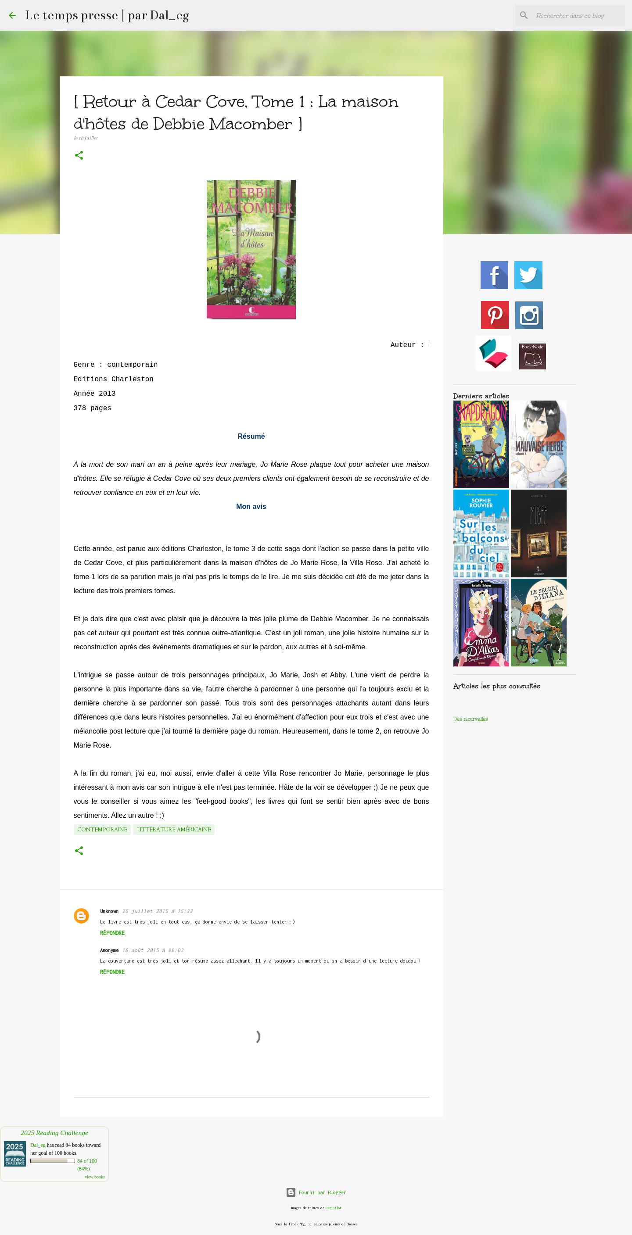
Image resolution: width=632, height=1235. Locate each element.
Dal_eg (38, 1145)
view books (95, 1176)
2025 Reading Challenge (54, 1132)
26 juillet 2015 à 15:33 (157, 911)
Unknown (109, 911)
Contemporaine (102, 829)
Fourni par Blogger (316, 1192)
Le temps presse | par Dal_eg (107, 15)
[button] (79, 156)
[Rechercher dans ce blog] (579, 15)
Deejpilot (333, 1208)
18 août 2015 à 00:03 (152, 950)
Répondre (112, 933)
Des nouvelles (470, 719)
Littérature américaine (174, 829)
